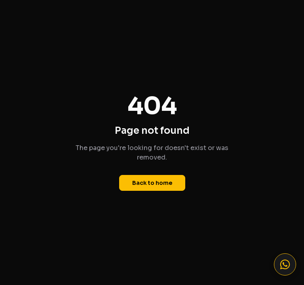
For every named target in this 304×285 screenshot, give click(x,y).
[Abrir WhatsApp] (285, 264)
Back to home (152, 182)
